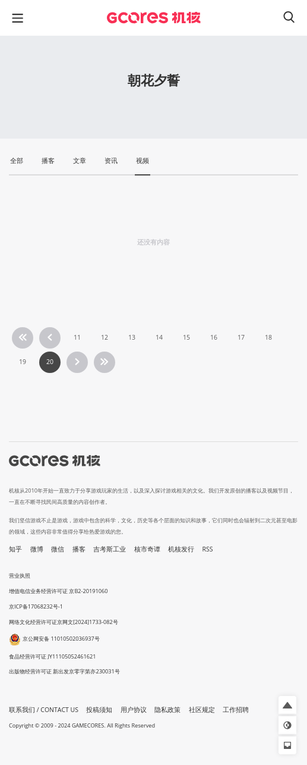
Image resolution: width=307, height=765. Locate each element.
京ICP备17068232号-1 (36, 606)
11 (77, 337)
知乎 (15, 549)
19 (22, 362)
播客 (79, 549)
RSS (207, 549)
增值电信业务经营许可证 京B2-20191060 (58, 591)
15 (186, 337)
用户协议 (134, 710)
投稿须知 (99, 710)
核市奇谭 (147, 549)
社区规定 (202, 710)
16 (213, 337)
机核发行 (181, 549)
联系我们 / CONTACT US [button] (43, 710)
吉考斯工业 (109, 549)
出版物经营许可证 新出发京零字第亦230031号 (64, 671)
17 (241, 337)
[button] (287, 705)
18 (268, 337)
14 (159, 337)
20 (49, 362)
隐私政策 (167, 710)
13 (131, 337)
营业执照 (19, 575)
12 (104, 337)
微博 (36, 549)
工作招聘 (236, 710)
